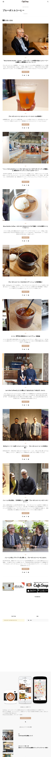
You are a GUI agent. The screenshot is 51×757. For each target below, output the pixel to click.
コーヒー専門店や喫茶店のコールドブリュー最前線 (25, 336)
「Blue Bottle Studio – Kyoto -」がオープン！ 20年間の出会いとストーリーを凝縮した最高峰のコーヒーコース (25, 61)
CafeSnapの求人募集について (25, 735)
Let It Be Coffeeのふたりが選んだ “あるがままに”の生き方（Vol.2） (25, 390)
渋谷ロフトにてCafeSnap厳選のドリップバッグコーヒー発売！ (33, 747)
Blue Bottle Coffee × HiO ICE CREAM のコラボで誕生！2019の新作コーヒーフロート (25, 227)
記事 (25, 57)
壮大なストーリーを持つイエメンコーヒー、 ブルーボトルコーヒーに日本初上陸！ (25, 447)
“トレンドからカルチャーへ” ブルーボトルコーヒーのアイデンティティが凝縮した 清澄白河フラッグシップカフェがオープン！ (25, 169)
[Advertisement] (14, 604)
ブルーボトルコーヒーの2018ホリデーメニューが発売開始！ (25, 282)
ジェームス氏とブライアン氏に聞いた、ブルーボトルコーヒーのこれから (25, 557)
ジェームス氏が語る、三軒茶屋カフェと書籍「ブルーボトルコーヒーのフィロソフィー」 (25, 501)
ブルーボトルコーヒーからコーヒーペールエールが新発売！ (25, 116)
